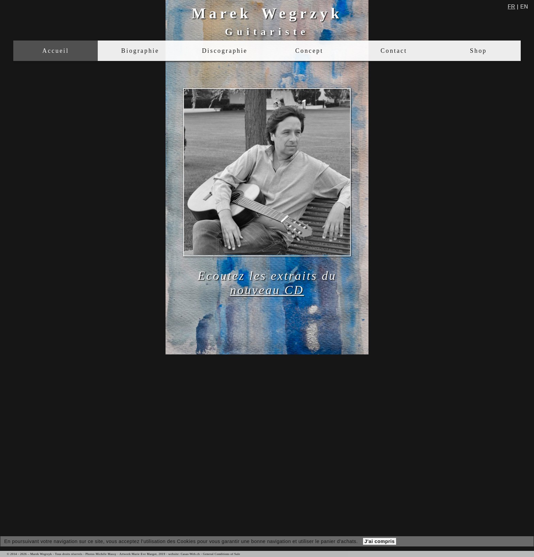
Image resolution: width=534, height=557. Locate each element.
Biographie (140, 50)
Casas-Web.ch (190, 554)
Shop (478, 50)
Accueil (55, 50)
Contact (393, 50)
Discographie (225, 50)
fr (511, 6)
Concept (309, 50)
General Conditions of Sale (221, 554)
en (524, 6)
